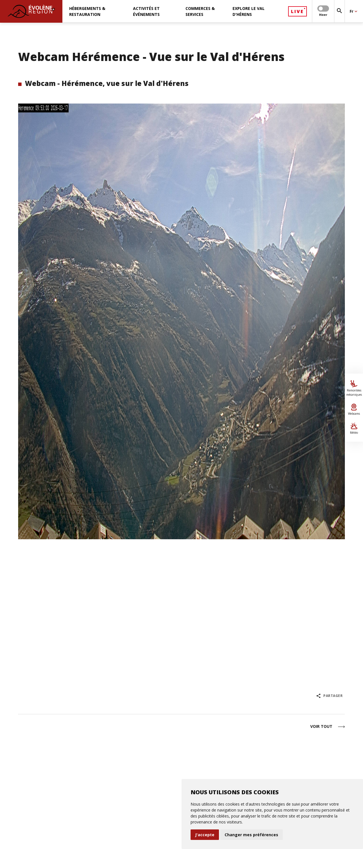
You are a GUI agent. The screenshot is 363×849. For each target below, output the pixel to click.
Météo (354, 429)
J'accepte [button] (204, 834)
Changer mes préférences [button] (251, 834)
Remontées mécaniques (354, 388)
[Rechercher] (339, 11)
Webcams (354, 410)
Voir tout (327, 726)
